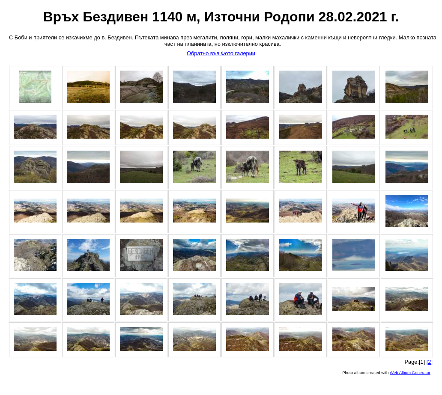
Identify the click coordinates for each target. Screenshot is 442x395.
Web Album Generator (410, 372)
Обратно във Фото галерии (221, 53)
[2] (430, 362)
